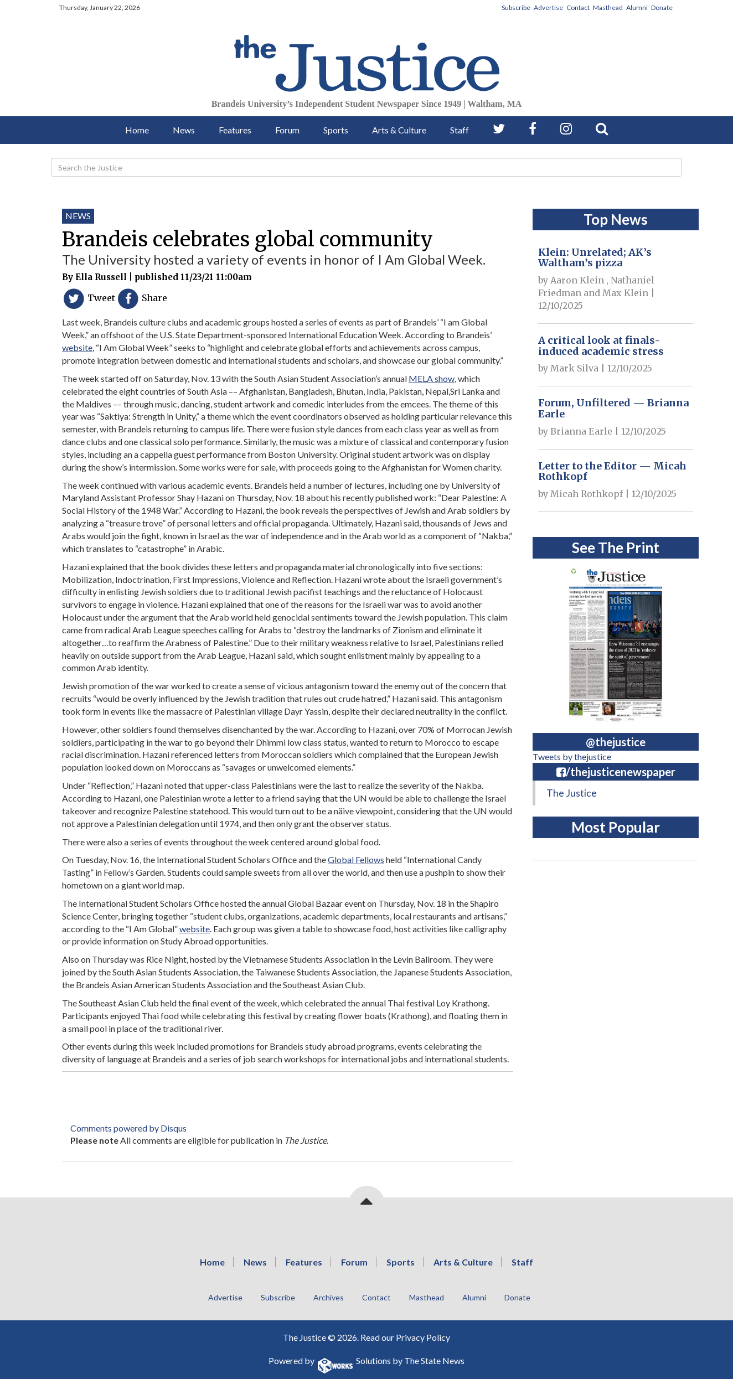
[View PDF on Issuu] (616, 642)
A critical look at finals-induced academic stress (601, 346)
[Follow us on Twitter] (498, 128)
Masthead (608, 7)
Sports (335, 130)
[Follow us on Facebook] (532, 128)
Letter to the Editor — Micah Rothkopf (612, 471)
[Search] (366, 167)
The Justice (571, 793)
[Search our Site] (601, 128)
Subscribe (516, 7)
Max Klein (625, 292)
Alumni (637, 7)
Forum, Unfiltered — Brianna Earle (613, 408)
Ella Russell (101, 277)
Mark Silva (574, 368)
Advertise (548, 7)
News (184, 130)
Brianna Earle (581, 431)
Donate (662, 7)
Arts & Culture (399, 130)
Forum (287, 130)
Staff (459, 130)
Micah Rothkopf (586, 493)
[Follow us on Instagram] (566, 128)
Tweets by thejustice (572, 756)
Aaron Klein (577, 280)
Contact (578, 7)
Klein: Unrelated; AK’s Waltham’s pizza (595, 258)
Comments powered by (128, 1128)
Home (137, 130)
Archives (328, 1297)
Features (235, 130)
